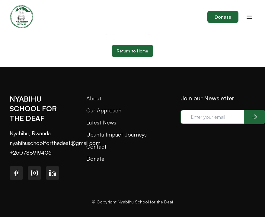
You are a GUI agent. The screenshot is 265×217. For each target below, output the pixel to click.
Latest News (101, 122)
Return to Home (132, 50)
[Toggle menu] (249, 17)
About (93, 98)
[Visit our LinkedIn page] (52, 173)
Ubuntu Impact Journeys (116, 134)
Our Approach (103, 110)
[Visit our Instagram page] (34, 173)
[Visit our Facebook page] (16, 173)
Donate (223, 17)
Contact (96, 146)
